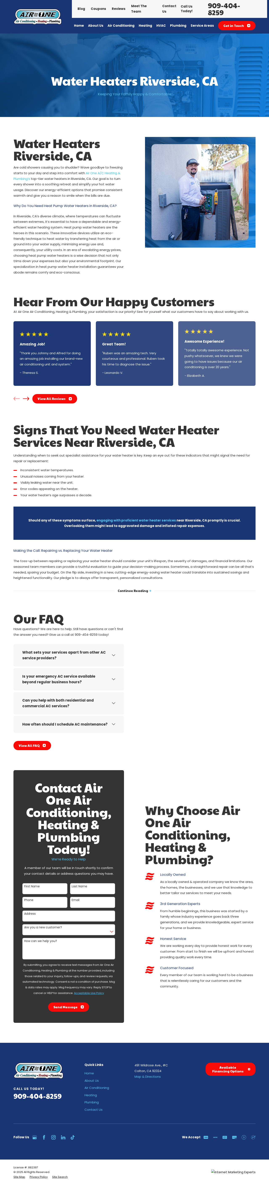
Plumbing (91, 1102)
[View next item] (26, 398)
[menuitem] (19, 1177)
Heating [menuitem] (145, 25)
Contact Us (93, 1109)
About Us (91, 1080)
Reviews (118, 9)
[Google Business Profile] (34, 1137)
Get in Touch (236, 25)
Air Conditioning (96, 1087)
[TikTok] (72, 1137)
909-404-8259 (224, 9)
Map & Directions (147, 1076)
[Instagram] (53, 1137)
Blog (81, 9)
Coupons (98, 9)
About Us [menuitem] (95, 25)
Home (89, 1073)
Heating (90, 1095)
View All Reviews (55, 398)
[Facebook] (44, 1137)
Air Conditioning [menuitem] (121, 25)
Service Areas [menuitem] (202, 25)
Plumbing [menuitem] (178, 25)
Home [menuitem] (79, 25)
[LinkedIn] (63, 1137)
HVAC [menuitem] (161, 25)
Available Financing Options (231, 1069)
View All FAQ (27, 745)
